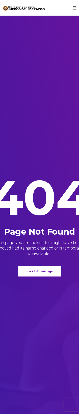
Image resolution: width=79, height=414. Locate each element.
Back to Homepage (40, 271)
